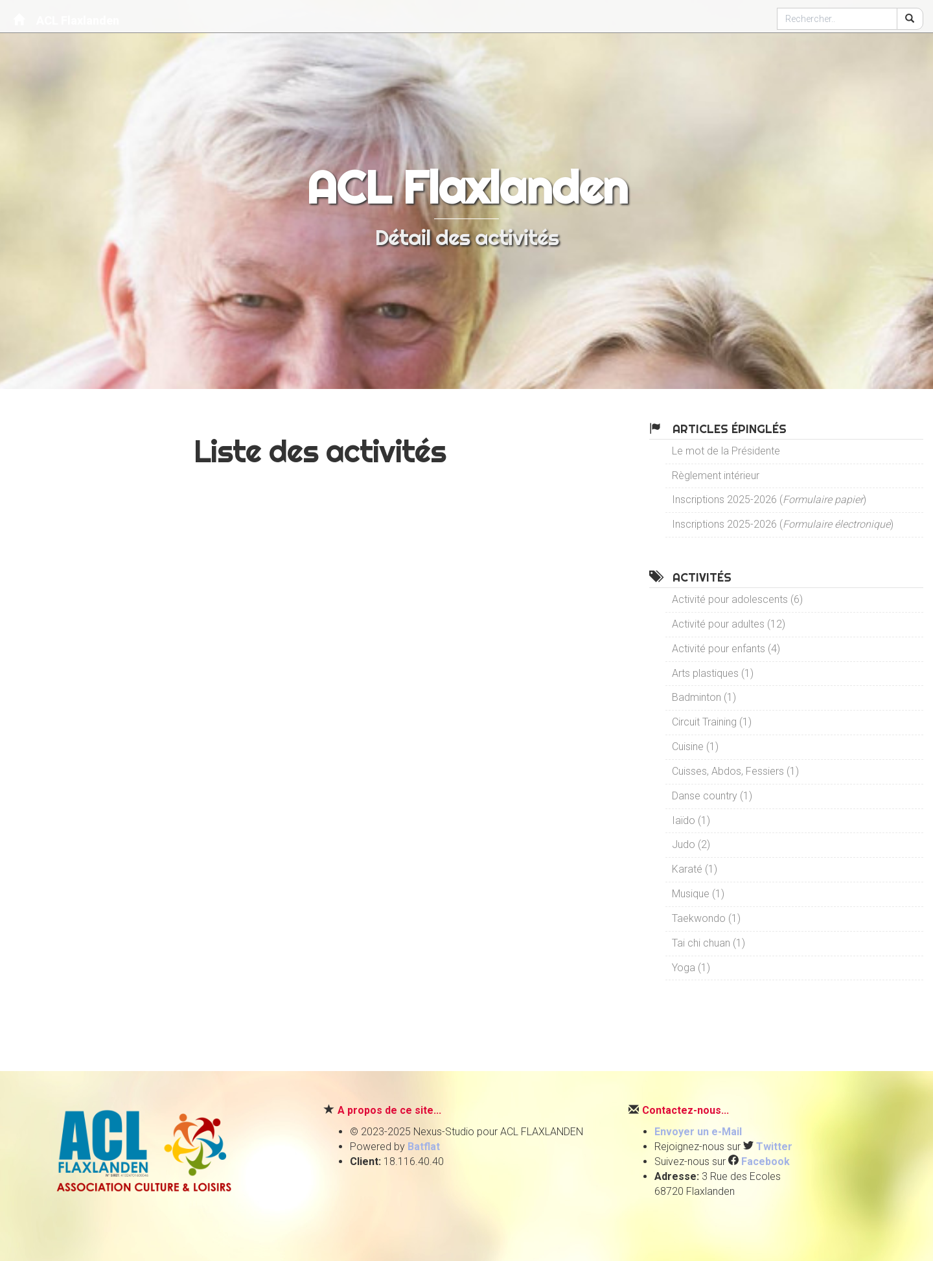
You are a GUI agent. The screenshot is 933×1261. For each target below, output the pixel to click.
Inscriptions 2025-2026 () (769, 499)
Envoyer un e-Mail (698, 1131)
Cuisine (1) (695, 746)
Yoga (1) (691, 967)
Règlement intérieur (715, 475)
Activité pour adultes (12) (728, 624)
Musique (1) (698, 894)
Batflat (424, 1146)
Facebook (765, 1161)
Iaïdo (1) (691, 820)
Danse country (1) (712, 796)
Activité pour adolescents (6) (737, 599)
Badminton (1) (704, 697)
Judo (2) (691, 844)
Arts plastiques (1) (713, 673)
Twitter (774, 1146)
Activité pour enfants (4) (726, 648)
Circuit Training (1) (712, 722)
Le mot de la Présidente (726, 451)
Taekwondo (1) (706, 918)
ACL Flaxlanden (66, 19)
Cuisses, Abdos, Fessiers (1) (735, 771)
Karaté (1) (694, 869)
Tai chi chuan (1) (708, 943)
